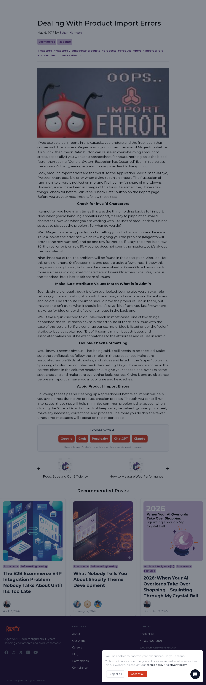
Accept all (137, 674)
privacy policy (178, 665)
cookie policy (154, 665)
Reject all (115, 674)
